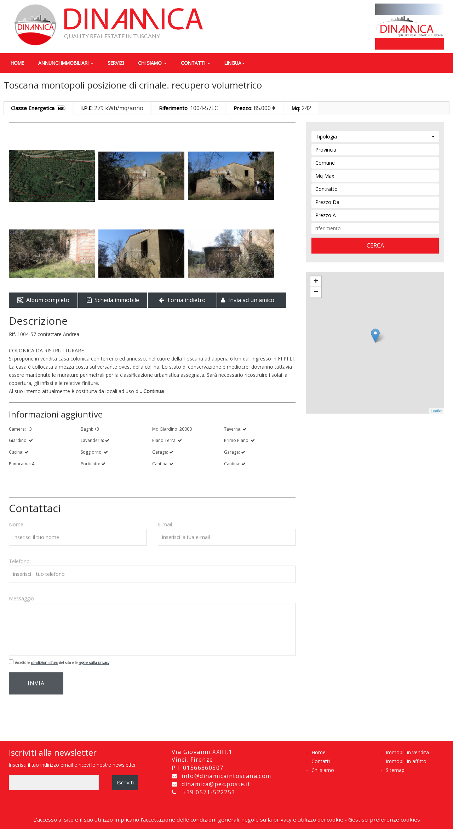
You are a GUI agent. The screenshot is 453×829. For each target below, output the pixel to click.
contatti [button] (195, 62)
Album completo (43, 300)
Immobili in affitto (406, 761)
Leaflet (436, 407)
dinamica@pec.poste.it (215, 784)
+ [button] (316, 278)
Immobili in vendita (407, 752)
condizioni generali (214, 819)
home (17, 62)
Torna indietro (182, 300)
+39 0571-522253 (209, 792)
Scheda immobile (113, 300)
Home (318, 752)
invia (36, 680)
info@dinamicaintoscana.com (225, 776)
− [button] (316, 289)
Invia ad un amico (247, 300)
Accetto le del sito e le (62, 659)
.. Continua (151, 391)
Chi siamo (322, 770)
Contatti (320, 761)
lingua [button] (234, 62)
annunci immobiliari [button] (65, 62)
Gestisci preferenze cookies (384, 819)
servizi (116, 62)
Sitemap (395, 770)
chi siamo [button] (152, 62)
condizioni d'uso (44, 659)
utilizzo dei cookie (320, 819)
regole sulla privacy (94, 659)
